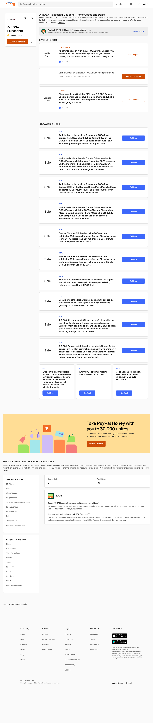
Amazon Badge (48, 639)
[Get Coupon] (133, 54)
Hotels (9, 558)
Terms (67, 649)
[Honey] (10, 4)
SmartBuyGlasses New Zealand (19, 502)
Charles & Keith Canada (16, 525)
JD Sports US (11, 520)
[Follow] (28, 17)
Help (22, 639)
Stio (7, 488)
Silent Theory (11, 493)
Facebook (94, 634)
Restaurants (11, 548)
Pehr (8, 516)
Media (22, 660)
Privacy (68, 634)
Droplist (45, 634)
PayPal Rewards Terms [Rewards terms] (67, 76)
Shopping (10, 567)
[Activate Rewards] (17, 41)
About (22, 634)
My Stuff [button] (120, 4)
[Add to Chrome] (96, 444)
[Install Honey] (138, 31)
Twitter (93, 639)
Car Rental (10, 576)
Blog (22, 654)
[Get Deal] (133, 138)
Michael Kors (11, 511)
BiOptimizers (11, 498)
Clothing (9, 571)
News (22, 649)
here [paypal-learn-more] (58, 683)
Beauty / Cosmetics (14, 585)
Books (8, 580)
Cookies (68, 670)
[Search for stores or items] (65, 4)
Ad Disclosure (70, 654)
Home (5, 604)
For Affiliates (47, 649)
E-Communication (72, 660)
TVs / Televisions (13, 553)
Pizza (8, 544)
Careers (23, 644)
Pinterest (94, 649)
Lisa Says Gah (12, 507)
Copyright (69, 639)
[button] (122, 683)
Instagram (94, 644)
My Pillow (10, 484)
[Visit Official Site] (31, 41)
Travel (8, 562)
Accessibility (70, 665)
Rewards (45, 644)
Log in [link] (145, 4)
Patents (68, 644)
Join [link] (138, 4)
